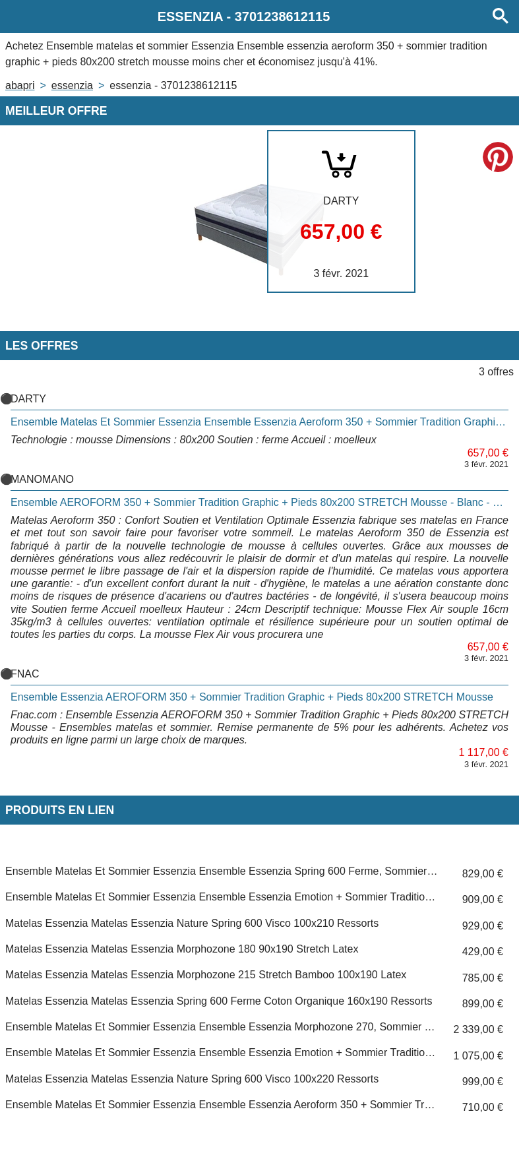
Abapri (19, 85)
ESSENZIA (72, 85)
